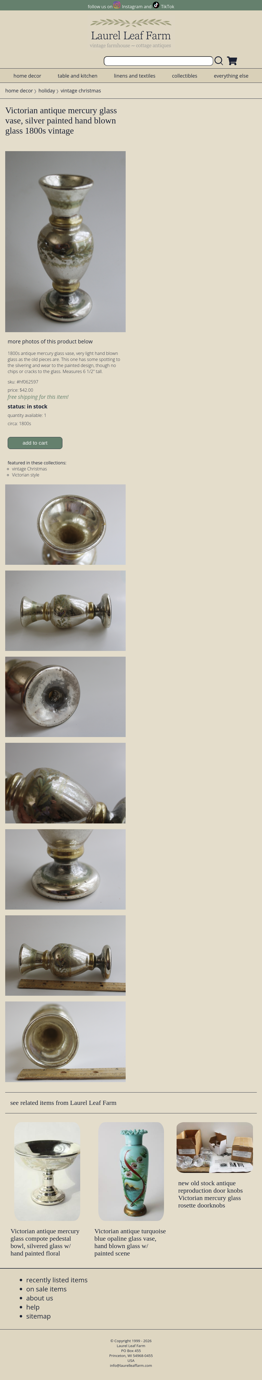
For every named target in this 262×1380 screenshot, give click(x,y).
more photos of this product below (50, 341)
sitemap (38, 1315)
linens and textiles (134, 75)
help (33, 1306)
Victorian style (25, 475)
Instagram (132, 7)
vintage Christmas (29, 469)
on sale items (46, 1288)
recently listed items (57, 1279)
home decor (27, 75)
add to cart (35, 443)
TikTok (167, 7)
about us (39, 1297)
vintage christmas (81, 90)
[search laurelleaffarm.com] (220, 61)
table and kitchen (77, 75)
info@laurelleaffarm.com (131, 1365)
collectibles (184, 75)
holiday (46, 90)
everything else (231, 75)
